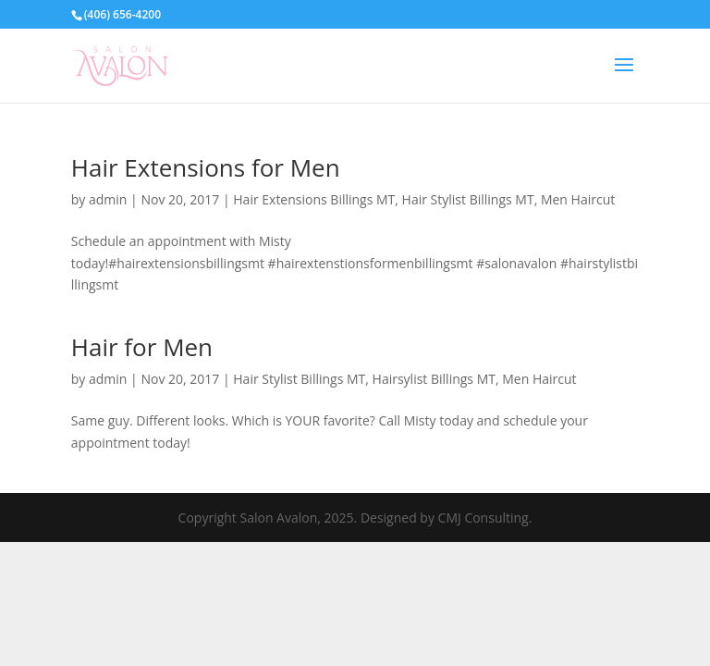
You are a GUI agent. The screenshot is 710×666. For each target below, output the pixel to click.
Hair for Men (142, 347)
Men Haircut (578, 199)
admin (108, 199)
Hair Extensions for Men (205, 167)
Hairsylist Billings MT (434, 379)
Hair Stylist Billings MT (468, 199)
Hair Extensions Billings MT (314, 199)
